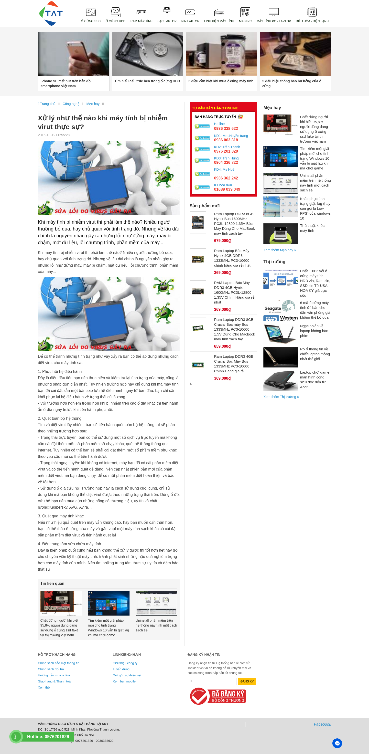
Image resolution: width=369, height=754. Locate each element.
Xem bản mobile (124, 681)
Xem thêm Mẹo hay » (279, 250)
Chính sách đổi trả (51, 669)
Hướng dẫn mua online (54, 675)
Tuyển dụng (121, 669)
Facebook (322, 724)
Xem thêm (45, 687)
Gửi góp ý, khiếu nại (127, 675)
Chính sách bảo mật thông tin (58, 663)
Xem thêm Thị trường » (281, 397)
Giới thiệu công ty (125, 663)
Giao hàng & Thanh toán (55, 681)
